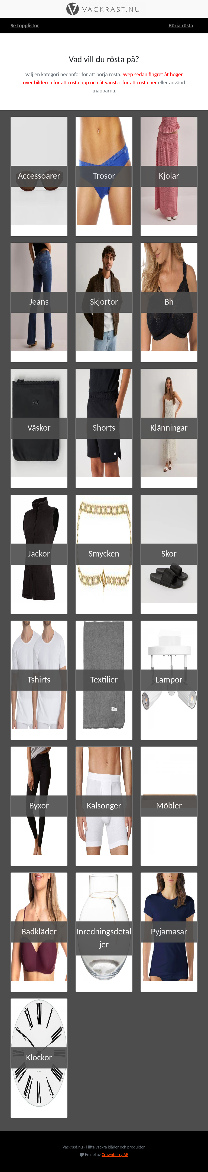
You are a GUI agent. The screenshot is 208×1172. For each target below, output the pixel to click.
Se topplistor (25, 25)
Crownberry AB (115, 1154)
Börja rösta (180, 25)
